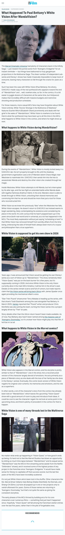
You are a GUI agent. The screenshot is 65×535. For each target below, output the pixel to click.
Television (5, 9)
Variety (15, 304)
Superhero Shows (17, 9)
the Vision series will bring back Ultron (25, 291)
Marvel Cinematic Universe (16, 66)
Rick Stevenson (9, 20)
